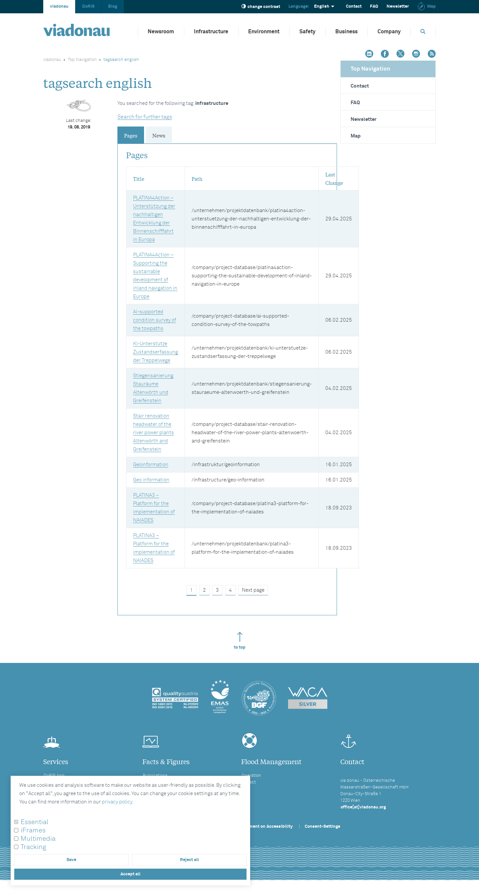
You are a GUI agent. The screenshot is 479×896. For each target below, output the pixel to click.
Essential (35, 822)
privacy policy (117, 801)
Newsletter (398, 6)
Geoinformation (150, 464)
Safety (307, 31)
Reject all (189, 860)
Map (426, 6)
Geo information (151, 479)
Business (346, 31)
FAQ (374, 6)
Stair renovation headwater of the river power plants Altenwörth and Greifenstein (153, 433)
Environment (263, 31)
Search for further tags (144, 117)
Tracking (33, 847)
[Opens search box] (423, 31)
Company (389, 31)
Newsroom (161, 31)
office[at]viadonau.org (363, 807)
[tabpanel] (227, 371)
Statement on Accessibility (265, 826)
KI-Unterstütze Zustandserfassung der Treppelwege (155, 352)
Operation (251, 775)
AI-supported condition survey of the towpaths (154, 320)
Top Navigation (82, 60)
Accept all (130, 874)
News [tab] (158, 135)
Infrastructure (211, 31)
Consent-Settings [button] (322, 826)
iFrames (33, 830)
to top (239, 641)
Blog (112, 6)
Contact (354, 6)
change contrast (260, 6)
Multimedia (38, 838)
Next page (253, 590)
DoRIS (88, 6)
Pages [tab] (130, 135)
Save (71, 860)
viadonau (59, 6)
